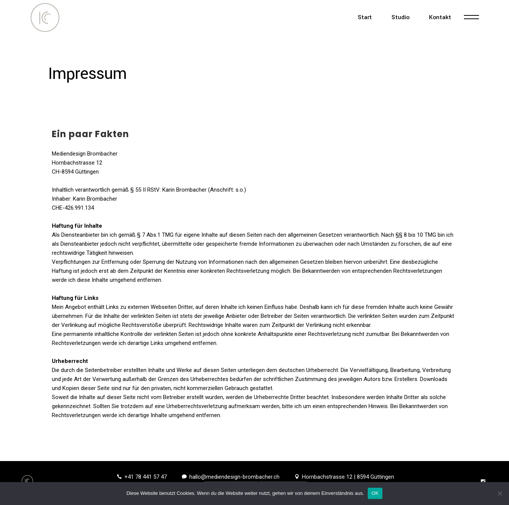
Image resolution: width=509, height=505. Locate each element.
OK (375, 493)
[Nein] (499, 493)
